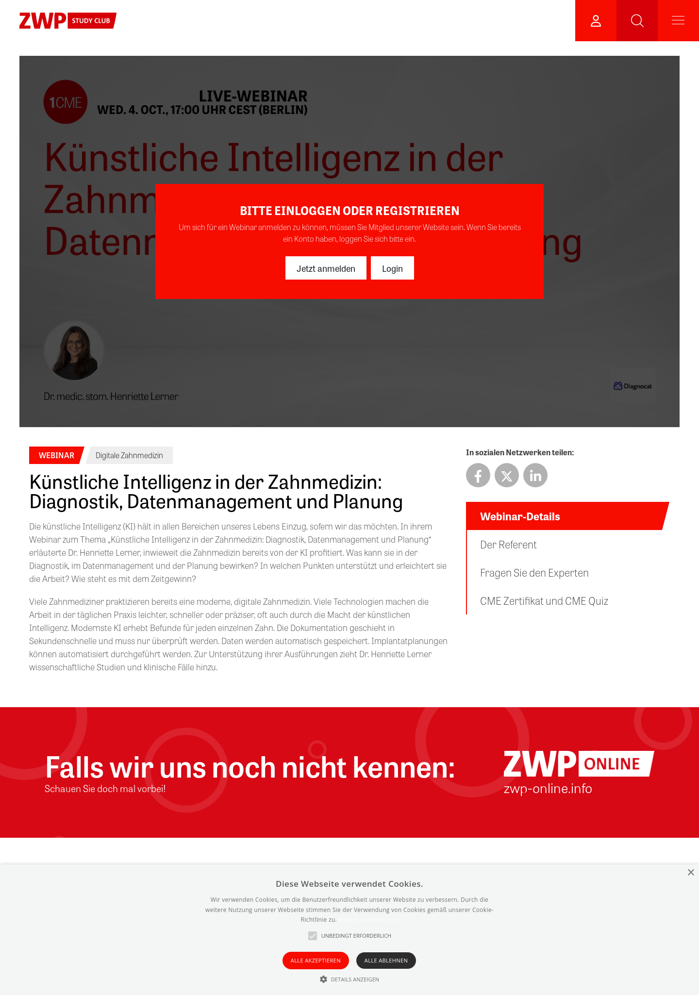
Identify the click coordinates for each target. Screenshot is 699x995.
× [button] (690, 873)
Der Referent (508, 544)
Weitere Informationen (368, 919)
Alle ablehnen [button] (386, 960)
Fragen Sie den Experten (534, 572)
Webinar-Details (520, 516)
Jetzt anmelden (326, 268)
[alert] (349, 929)
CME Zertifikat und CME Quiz (544, 600)
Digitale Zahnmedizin (129, 455)
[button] (350, 979)
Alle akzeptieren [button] (316, 960)
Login (392, 268)
